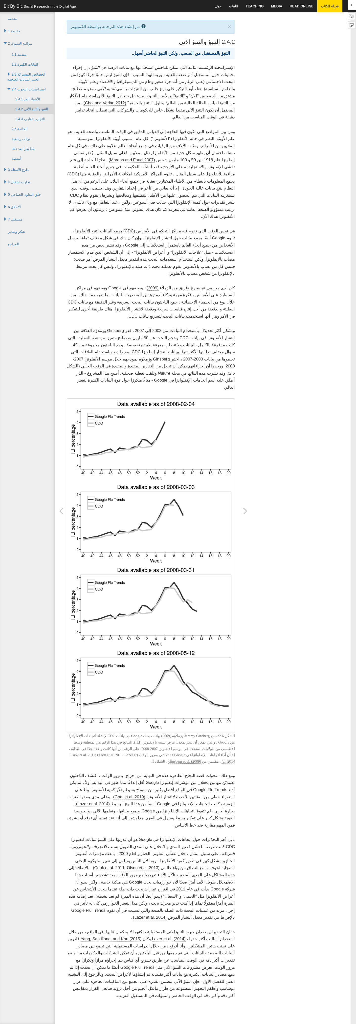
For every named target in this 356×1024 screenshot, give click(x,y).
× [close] (229, 26)
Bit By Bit (40, 6)
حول (218, 6)
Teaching (254, 6)
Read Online (301, 6)
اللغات (233, 6)
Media (276, 6)
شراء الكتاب (330, 6)
